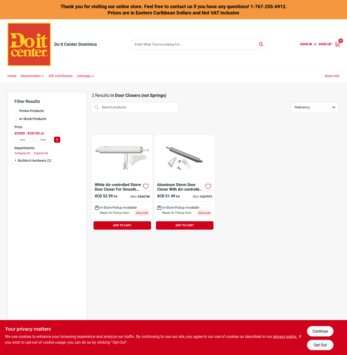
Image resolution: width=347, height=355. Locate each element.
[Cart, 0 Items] (337, 44)
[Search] (261, 44)
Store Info (332, 76)
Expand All (41, 153)
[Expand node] (16, 160)
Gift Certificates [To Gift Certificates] (60, 76)
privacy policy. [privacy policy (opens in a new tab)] (285, 336)
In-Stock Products (32, 119)
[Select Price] (57, 140)
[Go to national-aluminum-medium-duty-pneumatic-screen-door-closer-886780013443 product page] (184, 183)
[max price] (43, 140)
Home (12, 76)
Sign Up (325, 44)
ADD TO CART (122, 225)
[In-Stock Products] (16, 118)
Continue (320, 331)
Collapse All (22, 153)
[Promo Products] (16, 110)
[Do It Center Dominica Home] (29, 44)
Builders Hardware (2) (34, 160)
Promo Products (31, 111)
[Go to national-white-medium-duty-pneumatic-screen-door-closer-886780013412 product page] (122, 183)
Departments (31, 76)
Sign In (306, 44)
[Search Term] (198, 44)
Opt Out (320, 345)
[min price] (22, 140)
